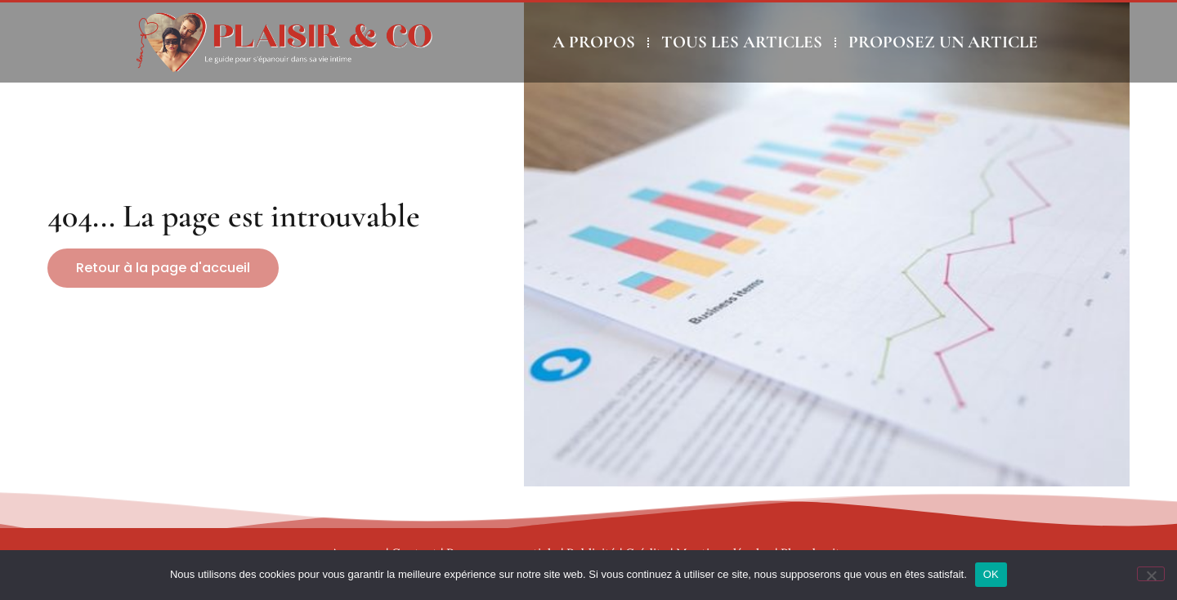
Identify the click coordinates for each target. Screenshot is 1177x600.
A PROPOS (594, 42)
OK (991, 574)
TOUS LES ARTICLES (741, 42)
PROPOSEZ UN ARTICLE (943, 42)
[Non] (1151, 573)
